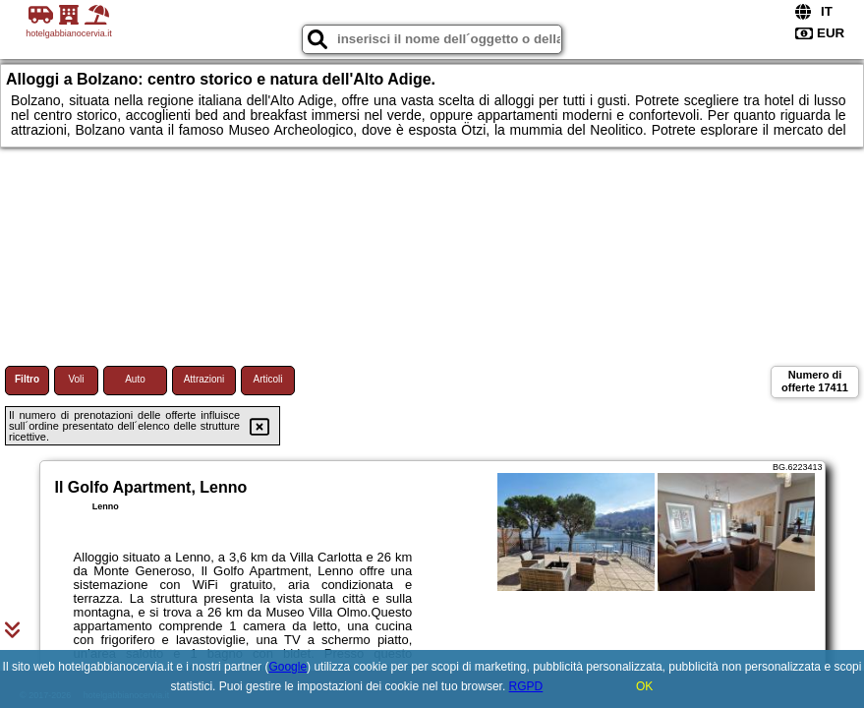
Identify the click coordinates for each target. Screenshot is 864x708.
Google (287, 667)
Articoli (267, 379)
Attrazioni (204, 379)
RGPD (526, 686)
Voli (76, 379)
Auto (135, 379)
